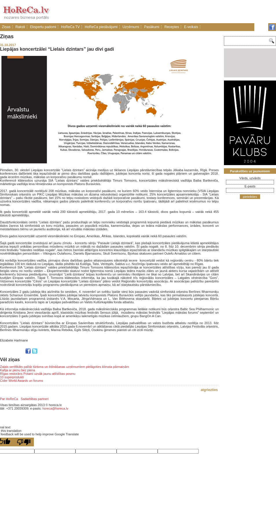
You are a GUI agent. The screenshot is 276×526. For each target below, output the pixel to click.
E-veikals (191, 27)
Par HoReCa (9, 399)
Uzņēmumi (130, 27)
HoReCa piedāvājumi (101, 27)
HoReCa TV (70, 27)
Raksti (20, 27)
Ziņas (6, 27)
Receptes (171, 27)
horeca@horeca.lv (55, 408)
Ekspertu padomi (43, 27)
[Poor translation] (24, 442)
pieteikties (250, 196)
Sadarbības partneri (35, 399)
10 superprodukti (12, 377)
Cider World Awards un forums (21, 380)
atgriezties (209, 390)
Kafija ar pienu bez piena (17, 370)
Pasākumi (151, 27)
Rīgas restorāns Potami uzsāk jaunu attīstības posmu (37, 373)
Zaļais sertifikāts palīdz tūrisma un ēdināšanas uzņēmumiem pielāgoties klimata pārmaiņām (64, 366)
